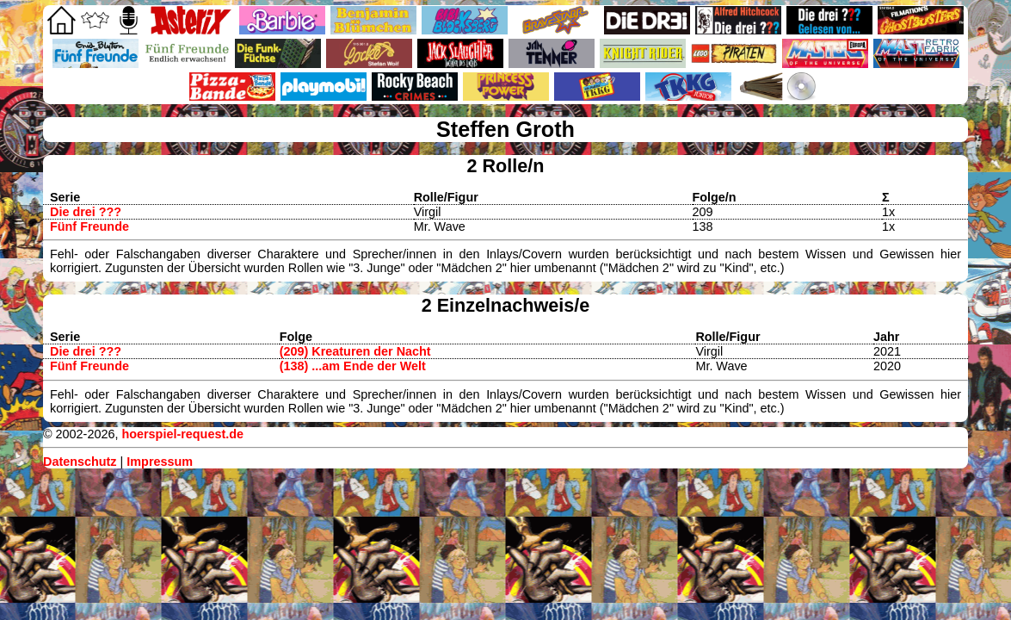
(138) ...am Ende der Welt (353, 366)
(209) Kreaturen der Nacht (355, 351)
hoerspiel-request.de (182, 434)
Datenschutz (80, 461)
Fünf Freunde (89, 226)
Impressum (159, 461)
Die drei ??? (85, 212)
